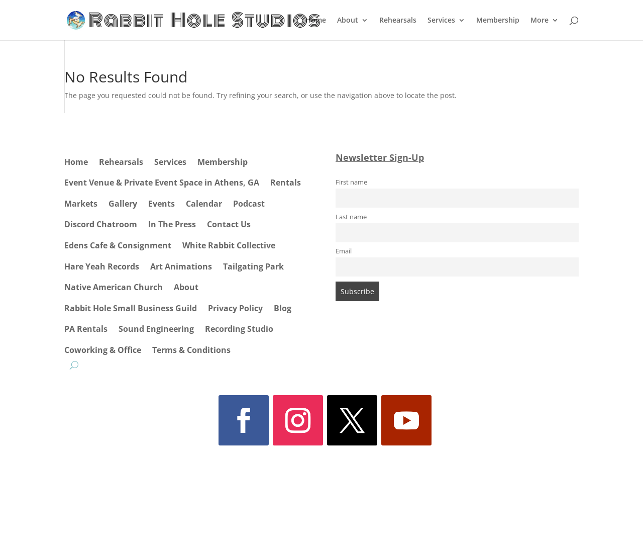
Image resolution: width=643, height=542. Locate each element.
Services (441, 21)
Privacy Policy (235, 308)
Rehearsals (397, 21)
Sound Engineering (156, 328)
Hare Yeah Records (101, 266)
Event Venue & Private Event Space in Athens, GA (161, 182)
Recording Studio (239, 328)
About (347, 21)
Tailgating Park (253, 266)
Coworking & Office (102, 349)
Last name (351, 217)
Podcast (249, 203)
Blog (282, 308)
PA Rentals (86, 328)
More (539, 21)
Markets (80, 203)
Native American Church (113, 287)
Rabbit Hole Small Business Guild (130, 308)
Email (344, 251)
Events (161, 203)
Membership (497, 21)
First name (351, 182)
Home (315, 21)
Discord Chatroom (100, 224)
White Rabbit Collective (228, 245)
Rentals (285, 182)
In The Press (172, 224)
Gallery (123, 203)
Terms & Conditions (191, 349)
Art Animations (181, 266)
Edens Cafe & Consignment (117, 245)
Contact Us (229, 224)
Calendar (204, 203)
